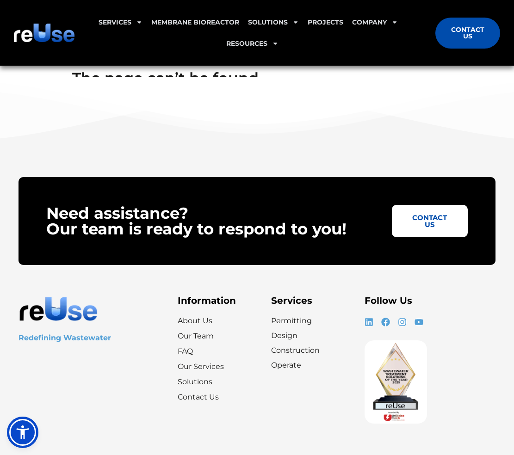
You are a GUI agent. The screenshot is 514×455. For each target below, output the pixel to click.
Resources (252, 43)
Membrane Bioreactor (195, 22)
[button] (22, 432)
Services (120, 22)
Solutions (273, 22)
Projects (325, 22)
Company (375, 22)
